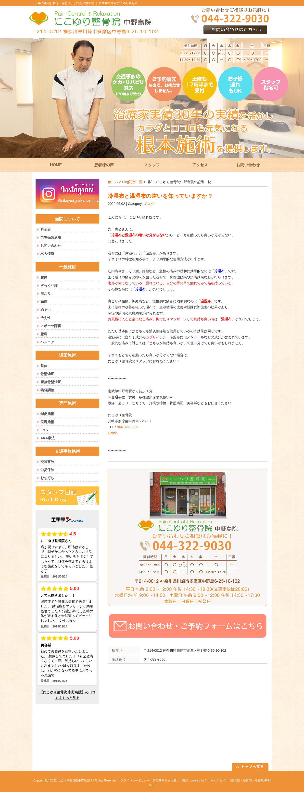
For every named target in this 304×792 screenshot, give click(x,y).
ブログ (149, 204)
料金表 (45, 229)
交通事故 (47, 462)
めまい (45, 310)
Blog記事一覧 (132, 182)
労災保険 (47, 470)
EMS (44, 430)
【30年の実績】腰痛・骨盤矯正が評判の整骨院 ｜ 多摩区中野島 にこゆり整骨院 (85, 3)
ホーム (113, 182)
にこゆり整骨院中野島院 (74, 780)
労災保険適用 (50, 237)
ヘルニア (47, 342)
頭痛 (43, 302)
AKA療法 (47, 438)
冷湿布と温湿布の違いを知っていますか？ (160, 196)
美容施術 (47, 422)
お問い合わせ (50, 246)
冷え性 (45, 318)
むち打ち (47, 478)
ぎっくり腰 (49, 285)
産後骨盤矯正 (50, 382)
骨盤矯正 (47, 374)
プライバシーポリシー (135, 780)
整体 (43, 366)
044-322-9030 (127, 427)
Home (112, 433)
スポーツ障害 (50, 326)
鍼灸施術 (47, 414)
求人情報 (47, 254)
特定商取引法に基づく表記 (170, 780)
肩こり (45, 294)
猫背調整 (47, 390)
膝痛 (43, 334)
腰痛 (43, 277)
